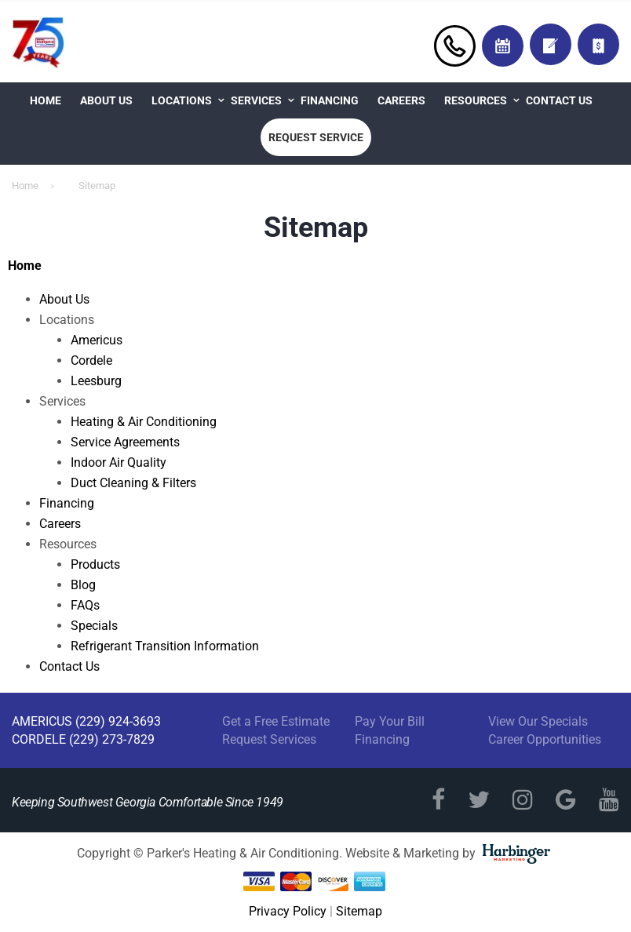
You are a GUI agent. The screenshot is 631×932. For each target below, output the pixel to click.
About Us (106, 100)
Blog (83, 584)
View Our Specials (538, 721)
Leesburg (96, 380)
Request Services (269, 739)
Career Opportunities (544, 739)
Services (256, 100)
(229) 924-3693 (118, 721)
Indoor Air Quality (118, 462)
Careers (401, 100)
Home (45, 100)
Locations (181, 100)
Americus (96, 340)
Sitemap (359, 911)
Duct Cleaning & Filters (133, 482)
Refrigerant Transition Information (165, 646)
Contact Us (559, 100)
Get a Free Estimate (276, 721)
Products (95, 564)
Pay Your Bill (390, 721)
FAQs (85, 605)
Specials (94, 625)
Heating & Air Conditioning (144, 421)
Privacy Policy (287, 911)
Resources (475, 100)
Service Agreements (125, 442)
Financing (330, 100)
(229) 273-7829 (112, 739)
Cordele (91, 360)
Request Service (315, 137)
